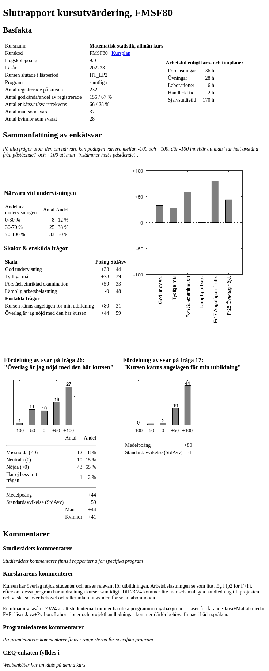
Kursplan (120, 53)
